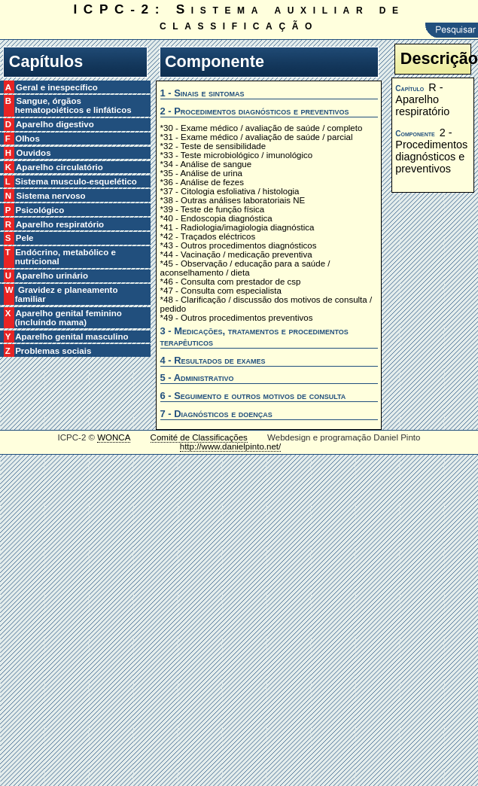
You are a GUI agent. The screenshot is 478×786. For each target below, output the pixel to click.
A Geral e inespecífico (56, 87)
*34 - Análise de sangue (206, 164)
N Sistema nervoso (50, 195)
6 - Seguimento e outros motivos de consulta (253, 395)
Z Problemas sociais (53, 350)
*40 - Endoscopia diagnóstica (216, 218)
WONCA (113, 437)
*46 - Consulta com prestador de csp (230, 281)
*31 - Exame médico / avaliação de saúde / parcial (256, 137)
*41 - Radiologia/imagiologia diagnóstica (237, 227)
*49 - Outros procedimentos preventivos (236, 317)
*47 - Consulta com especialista (221, 290)
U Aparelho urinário (51, 275)
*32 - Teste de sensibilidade (213, 146)
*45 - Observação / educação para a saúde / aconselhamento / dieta (245, 268)
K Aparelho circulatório (59, 167)
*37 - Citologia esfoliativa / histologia (230, 191)
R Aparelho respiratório (59, 224)
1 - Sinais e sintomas (202, 93)
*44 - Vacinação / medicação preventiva (236, 254)
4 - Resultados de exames (213, 360)
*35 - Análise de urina (201, 173)
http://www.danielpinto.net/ (230, 446)
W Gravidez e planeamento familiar (66, 294)
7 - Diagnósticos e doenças (216, 413)
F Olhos (27, 138)
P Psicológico (40, 210)
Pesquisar (451, 30)
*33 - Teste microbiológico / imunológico (236, 155)
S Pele (24, 237)
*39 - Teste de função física (212, 209)
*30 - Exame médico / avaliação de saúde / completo (261, 128)
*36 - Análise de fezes (202, 182)
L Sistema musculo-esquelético (76, 181)
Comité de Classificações (199, 437)
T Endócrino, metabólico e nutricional (65, 257)
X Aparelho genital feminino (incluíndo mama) (68, 318)
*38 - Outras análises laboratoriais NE (233, 200)
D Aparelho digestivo (54, 124)
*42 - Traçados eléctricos (208, 236)
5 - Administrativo (197, 377)
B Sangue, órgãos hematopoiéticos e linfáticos (73, 105)
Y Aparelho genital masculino (72, 336)
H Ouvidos (33, 152)
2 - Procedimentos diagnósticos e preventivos (254, 111)
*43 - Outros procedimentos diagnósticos (238, 245)
